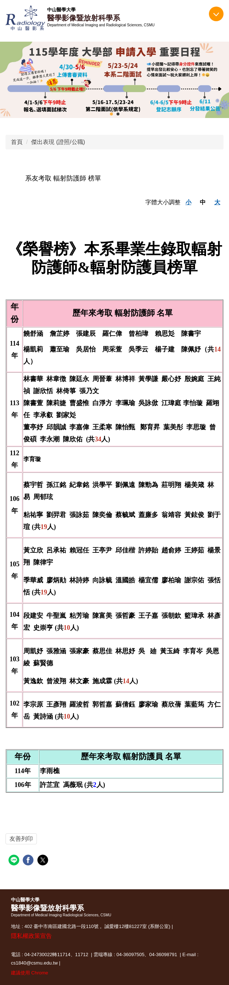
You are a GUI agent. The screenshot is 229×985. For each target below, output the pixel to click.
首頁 (17, 142)
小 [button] (188, 202)
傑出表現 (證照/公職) (58, 142)
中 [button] (203, 202)
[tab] (111, 114)
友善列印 (21, 839)
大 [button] (217, 202)
